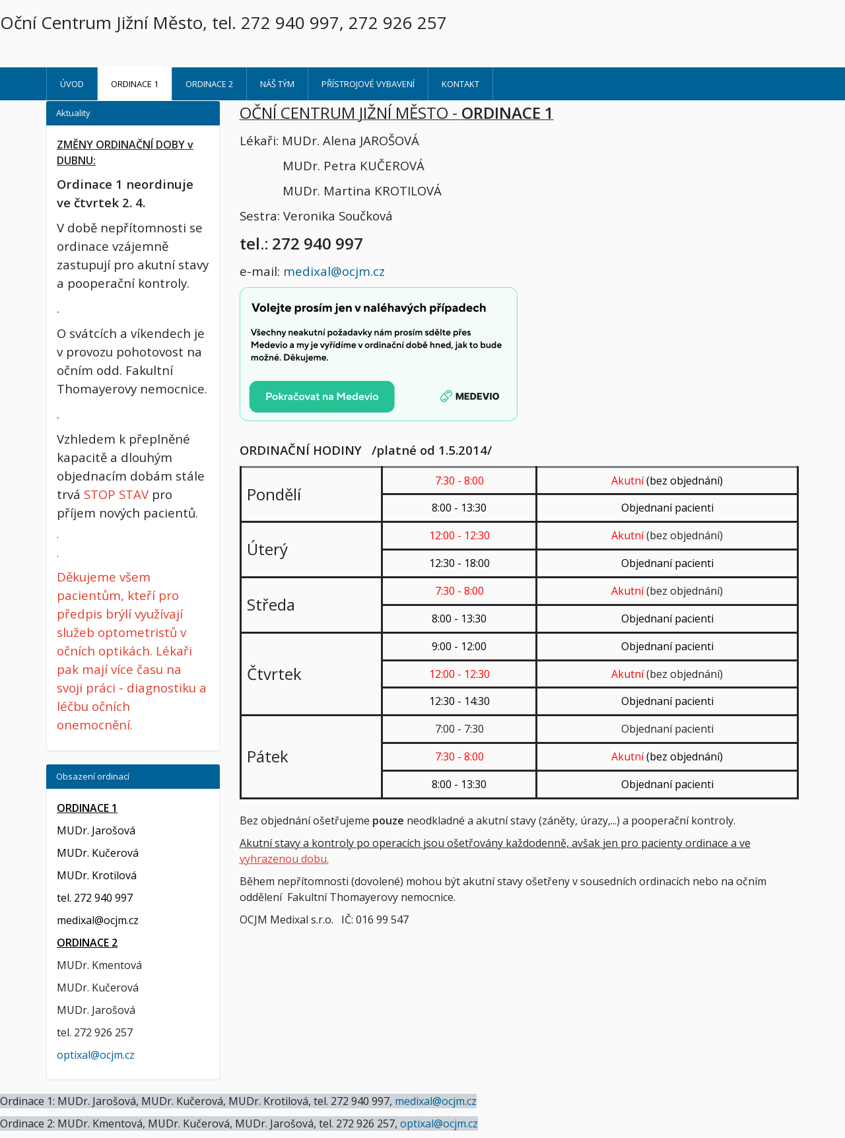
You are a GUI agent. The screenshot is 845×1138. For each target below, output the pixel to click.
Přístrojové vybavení (368, 84)
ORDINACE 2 (209, 84)
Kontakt (460, 84)
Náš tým (277, 84)
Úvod (72, 84)
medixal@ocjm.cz (334, 271)
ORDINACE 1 (134, 84)
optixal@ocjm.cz (96, 1055)
